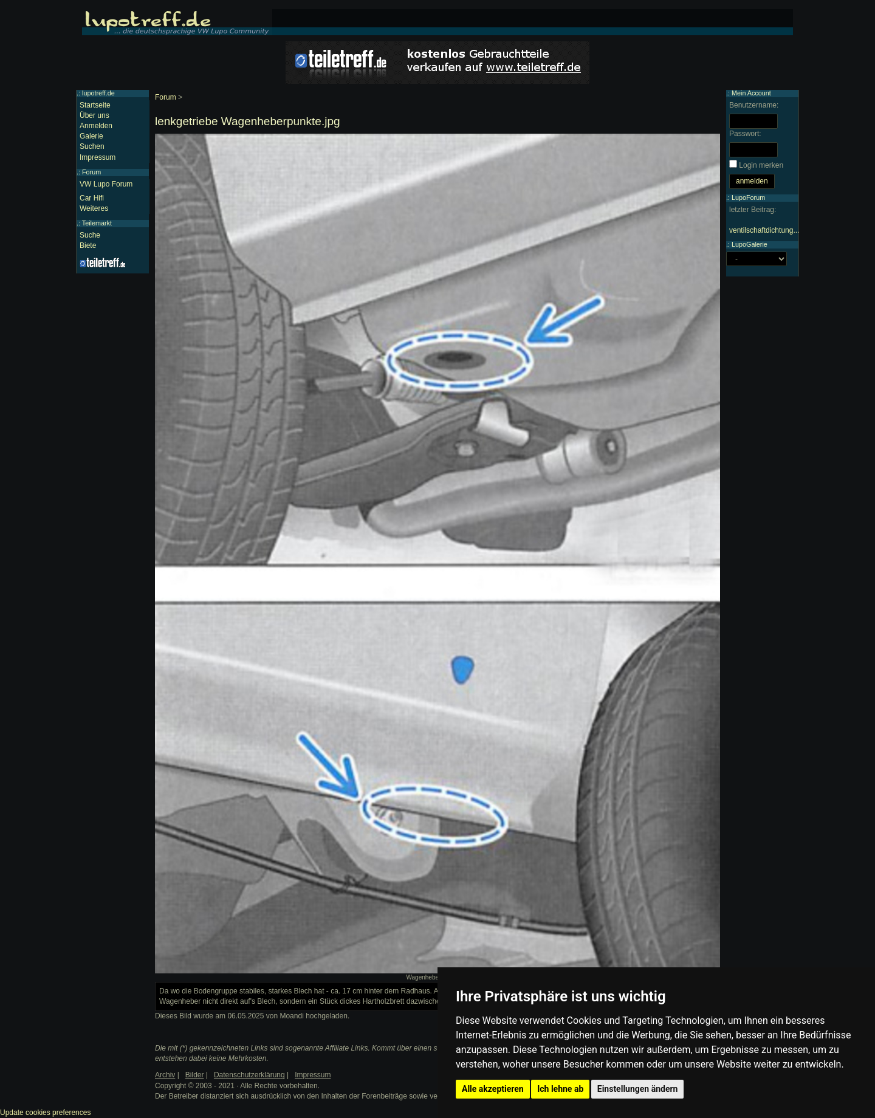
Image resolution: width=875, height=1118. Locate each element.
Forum (165, 97)
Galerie (91, 136)
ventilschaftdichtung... (764, 230)
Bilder (194, 1075)
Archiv (165, 1075)
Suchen (92, 146)
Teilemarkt (97, 223)
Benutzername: (753, 105)
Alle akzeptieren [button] (493, 1089)
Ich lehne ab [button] (560, 1089)
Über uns (94, 115)
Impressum (97, 157)
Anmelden (96, 126)
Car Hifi (92, 198)
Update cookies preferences (45, 1112)
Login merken (761, 165)
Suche (90, 235)
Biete (88, 245)
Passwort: (745, 133)
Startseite (95, 105)
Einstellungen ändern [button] (637, 1089)
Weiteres (94, 208)
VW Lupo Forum (106, 184)
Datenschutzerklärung (249, 1075)
